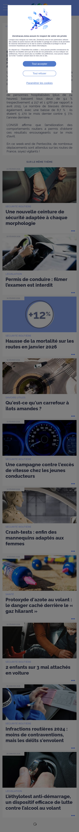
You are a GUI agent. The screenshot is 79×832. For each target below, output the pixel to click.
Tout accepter (39, 63)
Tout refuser (39, 73)
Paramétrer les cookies (39, 83)
